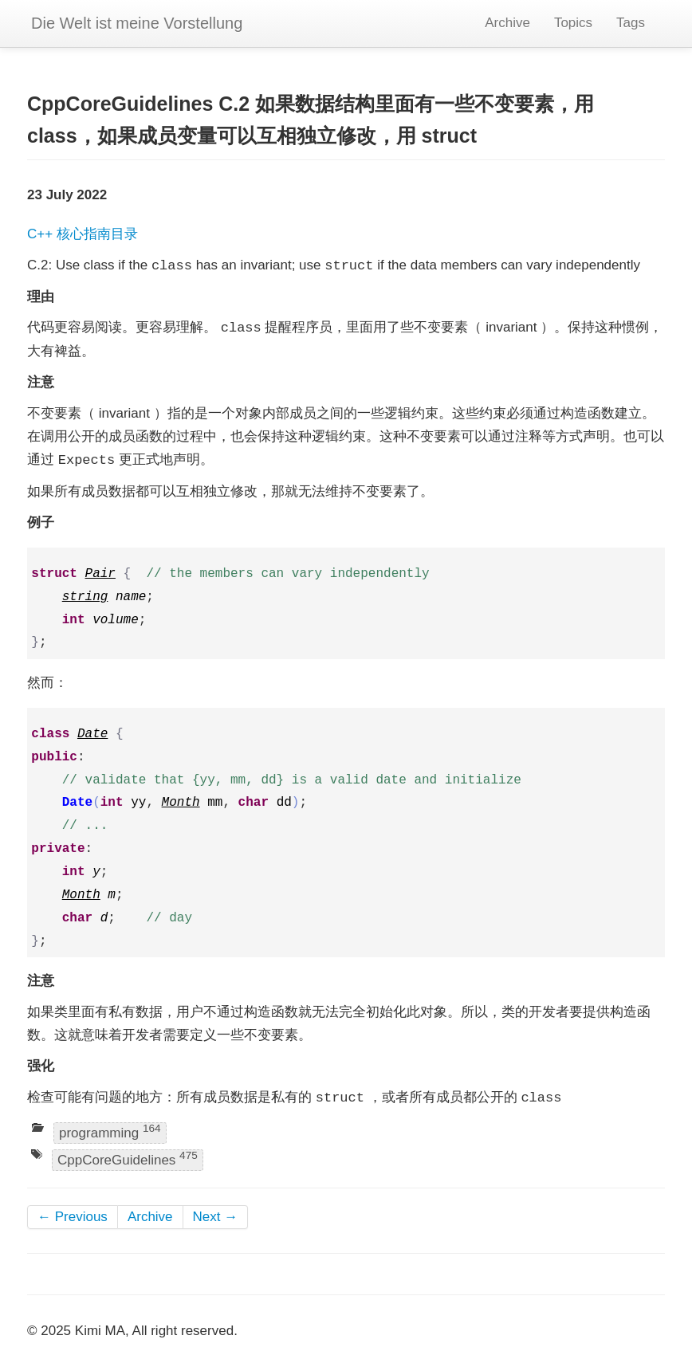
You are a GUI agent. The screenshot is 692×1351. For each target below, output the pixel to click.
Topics (573, 22)
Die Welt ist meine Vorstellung (136, 23)
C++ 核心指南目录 (82, 234)
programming (110, 1131)
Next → (215, 1216)
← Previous (72, 1216)
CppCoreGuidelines (127, 1158)
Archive (507, 22)
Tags (630, 22)
